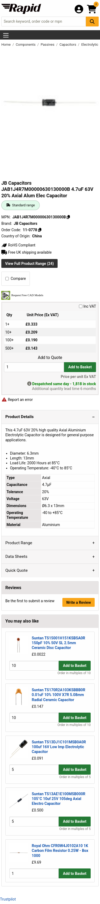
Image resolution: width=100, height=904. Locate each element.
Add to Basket (80, 367)
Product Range (18, 542)
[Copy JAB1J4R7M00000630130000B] (68, 217)
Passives (48, 45)
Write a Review (78, 602)
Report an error (17, 399)
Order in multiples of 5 (75, 777)
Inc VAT (87, 306)
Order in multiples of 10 (74, 673)
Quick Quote (16, 570)
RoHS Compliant (18, 245)
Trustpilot (8, 899)
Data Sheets (16, 556)
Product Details (19, 416)
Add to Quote (50, 358)
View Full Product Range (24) (29, 263)
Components (26, 45)
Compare (15, 278)
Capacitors (68, 45)
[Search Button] (92, 21)
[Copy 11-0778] (39, 230)
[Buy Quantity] (34, 367)
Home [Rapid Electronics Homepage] (6, 45)
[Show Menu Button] (6, 35)
